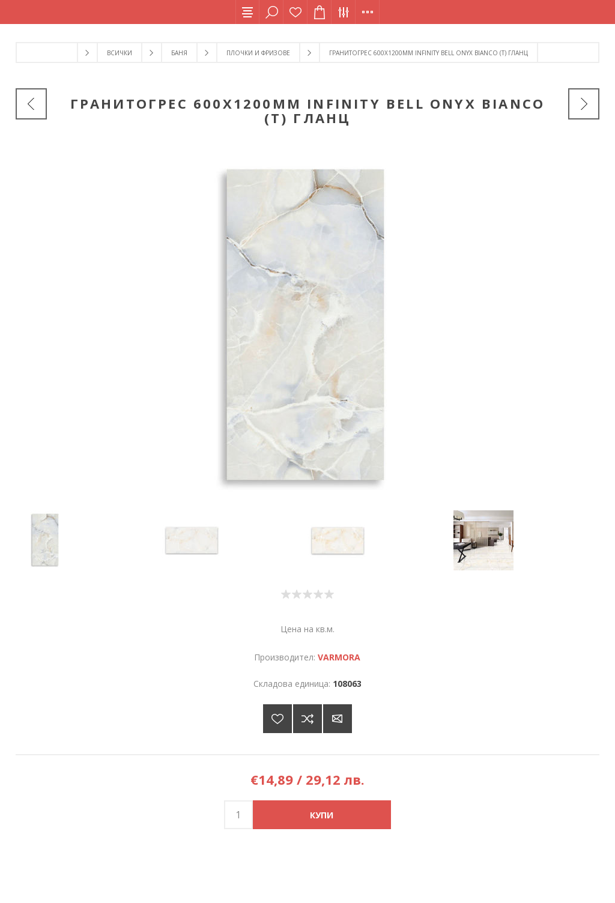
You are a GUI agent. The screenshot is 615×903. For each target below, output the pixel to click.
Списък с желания (295, 12)
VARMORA (339, 657)
